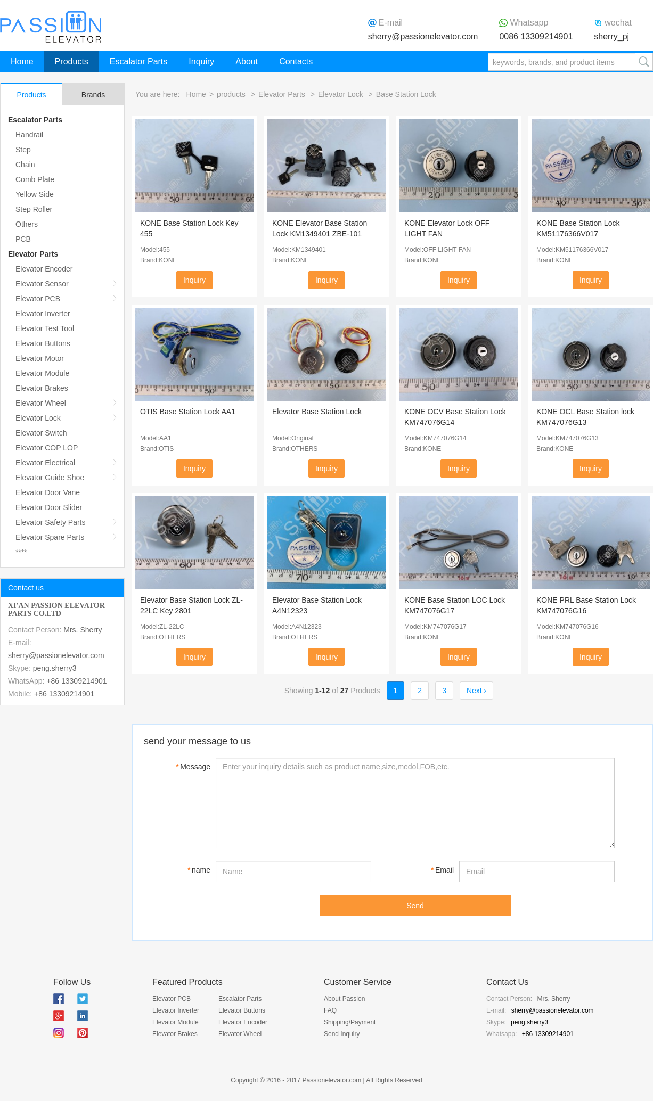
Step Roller (33, 209)
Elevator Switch (41, 433)
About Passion (344, 999)
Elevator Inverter (42, 313)
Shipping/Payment (350, 1022)
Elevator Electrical (45, 462)
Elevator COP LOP (46, 447)
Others (26, 224)
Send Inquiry (342, 1034)
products (231, 94)
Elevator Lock (38, 418)
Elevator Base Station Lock (317, 411)
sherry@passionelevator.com (423, 36)
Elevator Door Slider (48, 507)
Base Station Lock (406, 94)
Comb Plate (34, 179)
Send (415, 905)
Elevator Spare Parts (49, 537)
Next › (476, 690)
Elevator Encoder (43, 269)
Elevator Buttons (42, 343)
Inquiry (201, 61)
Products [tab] (31, 95)
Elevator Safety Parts (50, 522)
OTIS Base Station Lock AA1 (187, 411)
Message (193, 766)
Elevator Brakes (41, 388)
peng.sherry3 (55, 668)
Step (23, 149)
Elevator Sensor (42, 284)
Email (442, 870)
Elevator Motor (39, 358)
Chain (25, 164)
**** (21, 552)
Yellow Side (34, 194)
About (246, 61)
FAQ (330, 1010)
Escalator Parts (138, 61)
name (198, 870)
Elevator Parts (33, 254)
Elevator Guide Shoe (49, 477)
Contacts (296, 61)
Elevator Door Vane (47, 492)
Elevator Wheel (40, 403)
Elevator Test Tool (44, 328)
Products (71, 61)
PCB (23, 239)
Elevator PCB (37, 298)
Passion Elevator (50, 27)
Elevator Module (42, 373)
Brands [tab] (93, 95)
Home (22, 61)
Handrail (29, 134)
